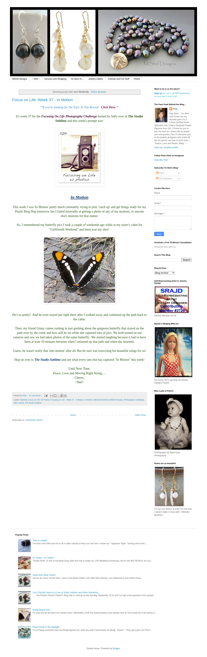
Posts (160, 173)
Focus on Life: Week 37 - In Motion (42, 100)
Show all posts (98, 91)
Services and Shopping (55, 79)
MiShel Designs (19, 79)
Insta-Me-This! (161, 160)
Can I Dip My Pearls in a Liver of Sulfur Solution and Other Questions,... (66, 592)
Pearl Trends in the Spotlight (46, 627)
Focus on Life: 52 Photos (39, 400)
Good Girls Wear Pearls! (44, 575)
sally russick (19, 403)
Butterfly (23, 400)
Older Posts (140, 415)
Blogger (116, 648)
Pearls (137, 79)
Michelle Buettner (101, 400)
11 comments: (35, 395)
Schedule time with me (165, 247)
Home (73, 415)
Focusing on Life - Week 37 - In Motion (67, 400)
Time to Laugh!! (40, 540)
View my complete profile (166, 147)
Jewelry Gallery (96, 79)
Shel (175, 109)
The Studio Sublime (33, 403)
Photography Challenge (134, 400)
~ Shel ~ (36, 79)
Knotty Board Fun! (41, 610)
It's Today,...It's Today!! (43, 558)
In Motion (88, 400)
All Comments (164, 178)
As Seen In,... (77, 79)
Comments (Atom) (33, 420)
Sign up (158, 93)
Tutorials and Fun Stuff (118, 79)
